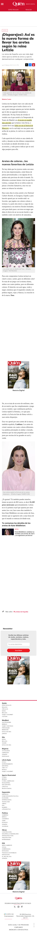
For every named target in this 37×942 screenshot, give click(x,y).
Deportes (5, 766)
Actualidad (6, 750)
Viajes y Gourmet (7, 714)
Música (4, 769)
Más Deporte (6, 784)
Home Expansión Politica (10, 796)
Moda (5, 30)
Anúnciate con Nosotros (18, 930)
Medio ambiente (7, 845)
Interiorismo (6, 839)
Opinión (4, 754)
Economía (5, 798)
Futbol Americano (8, 781)
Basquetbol (6, 783)
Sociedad (5, 826)
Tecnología (6, 801)
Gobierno (5, 815)
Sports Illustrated (9, 775)
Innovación (6, 854)
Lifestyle (5, 786)
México (4, 817)
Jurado (4, 733)
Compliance (18, 927)
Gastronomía (6, 722)
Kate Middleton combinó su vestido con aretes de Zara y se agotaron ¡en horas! (24, 533)
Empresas (5, 794)
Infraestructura (7, 835)
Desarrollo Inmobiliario (10, 834)
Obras (4, 803)
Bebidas (4, 724)
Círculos (5, 709)
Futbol (4, 777)
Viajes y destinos (7, 726)
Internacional (7, 799)
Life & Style (6, 760)
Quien (14, 906)
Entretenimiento (7, 764)
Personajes (6, 728)
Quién (4, 703)
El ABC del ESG (6, 856)
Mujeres (5, 749)
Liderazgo (5, 752)
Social (4, 847)
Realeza (29, 10)
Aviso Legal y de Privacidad (18, 925)
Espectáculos (13, 10)
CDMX (3, 820)
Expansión (6, 792)
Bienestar (5, 729)
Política (5, 813)
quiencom (23, 906)
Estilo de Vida (6, 731)
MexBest (5, 720)
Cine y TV (4, 767)
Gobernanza (6, 849)
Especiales (5, 756)
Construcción (7, 832)
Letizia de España (21, 612)
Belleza (4, 712)
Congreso (5, 818)
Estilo (4, 762)
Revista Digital (30, 4)
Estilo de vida (6, 745)
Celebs (4, 743)
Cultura (4, 716)
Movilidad (5, 851)
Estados (5, 822)
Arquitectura (6, 837)
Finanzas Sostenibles (9, 852)
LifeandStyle (6, 809)
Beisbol (4, 779)
